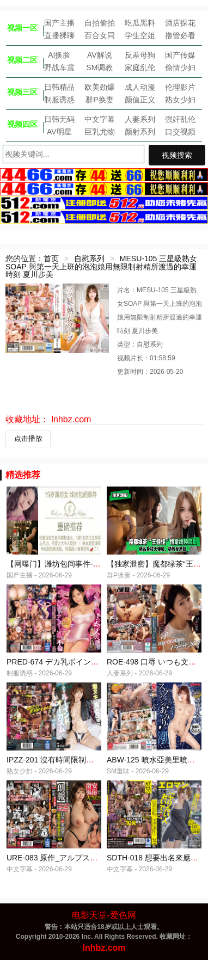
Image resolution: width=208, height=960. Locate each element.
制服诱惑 (59, 99)
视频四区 (22, 124)
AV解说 (99, 55)
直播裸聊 (59, 35)
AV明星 (59, 131)
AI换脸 (59, 55)
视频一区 (22, 27)
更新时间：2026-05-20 (150, 372)
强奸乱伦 (180, 119)
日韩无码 (59, 119)
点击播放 (28, 438)
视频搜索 (177, 155)
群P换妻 (99, 99)
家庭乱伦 (140, 67)
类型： (127, 344)
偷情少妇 (180, 67)
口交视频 (180, 131)
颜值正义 (140, 99)
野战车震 (59, 67)
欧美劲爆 (99, 87)
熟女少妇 (180, 99)
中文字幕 (99, 119)
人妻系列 (140, 119)
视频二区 (22, 60)
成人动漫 (140, 87)
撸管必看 (180, 35)
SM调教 (99, 67)
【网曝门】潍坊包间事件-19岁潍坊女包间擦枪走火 (92, 563)
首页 (51, 258)
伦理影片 (180, 87)
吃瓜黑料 (140, 23)
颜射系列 (140, 131)
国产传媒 (180, 55)
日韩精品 (59, 87)
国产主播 (59, 23)
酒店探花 (180, 23)
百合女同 (99, 35)
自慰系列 (89, 258)
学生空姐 (140, 35)
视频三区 (22, 92)
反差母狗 (140, 55)
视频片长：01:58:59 (146, 358)
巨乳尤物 (99, 131)
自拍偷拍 (99, 23)
